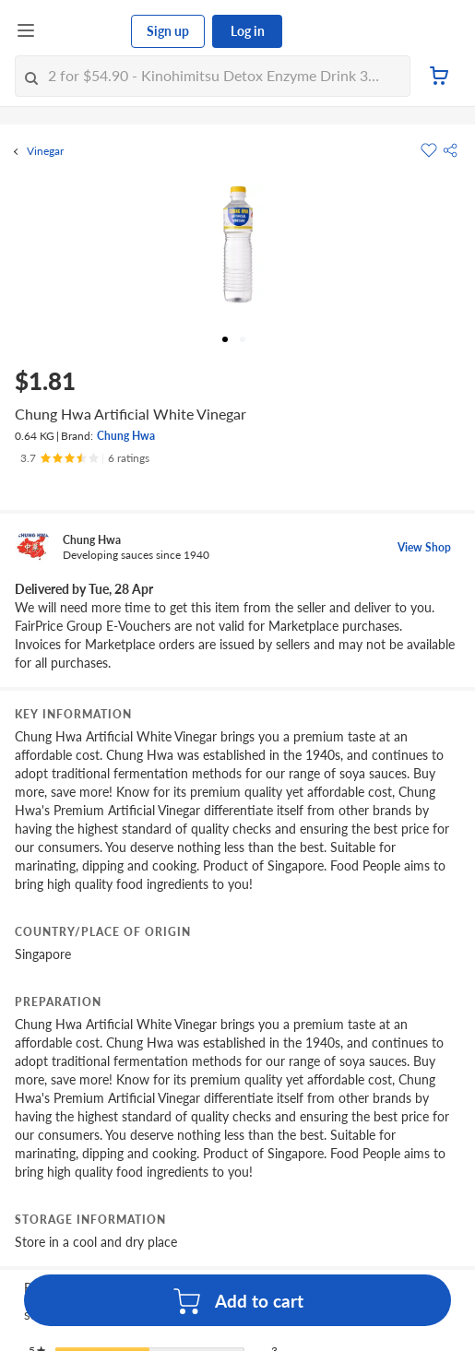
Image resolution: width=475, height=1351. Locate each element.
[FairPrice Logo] (84, 31)
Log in (248, 31)
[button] (450, 150)
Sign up (168, 31)
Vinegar (45, 151)
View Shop (424, 547)
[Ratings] (85, 458)
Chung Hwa (126, 436)
